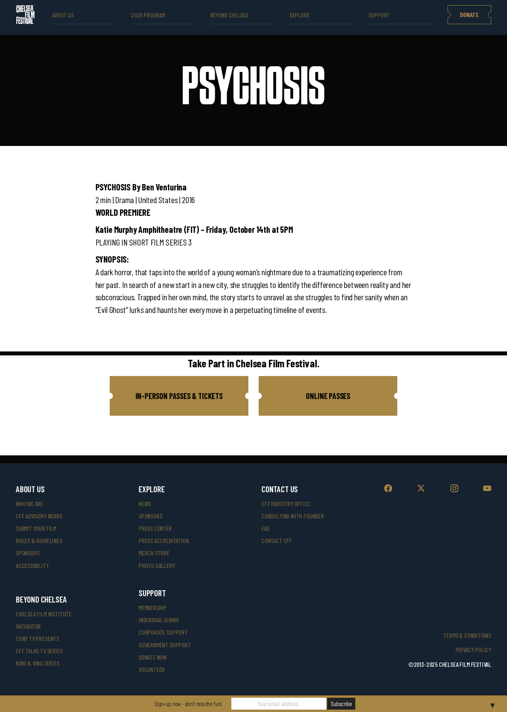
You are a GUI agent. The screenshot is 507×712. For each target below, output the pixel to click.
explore (300, 15)
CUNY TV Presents (37, 638)
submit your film (36, 528)
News (145, 503)
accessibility (32, 565)
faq (265, 528)
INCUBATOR (28, 626)
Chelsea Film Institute (44, 614)
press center (155, 528)
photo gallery (157, 565)
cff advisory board (39, 516)
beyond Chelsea (229, 15)
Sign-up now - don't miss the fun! (188, 703)
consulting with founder (292, 516)
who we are (29, 503)
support (379, 15)
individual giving (159, 620)
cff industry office (285, 503)
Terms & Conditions (467, 635)
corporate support (163, 632)
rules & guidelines (39, 540)
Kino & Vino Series (37, 663)
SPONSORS (150, 516)
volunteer (152, 669)
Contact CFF (276, 540)
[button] (179, 396)
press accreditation (164, 540)
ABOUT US (63, 15)
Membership (152, 607)
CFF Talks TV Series (39, 650)
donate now (153, 657)
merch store (154, 553)
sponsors (28, 553)
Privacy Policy (473, 649)
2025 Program (148, 15)
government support (165, 645)
